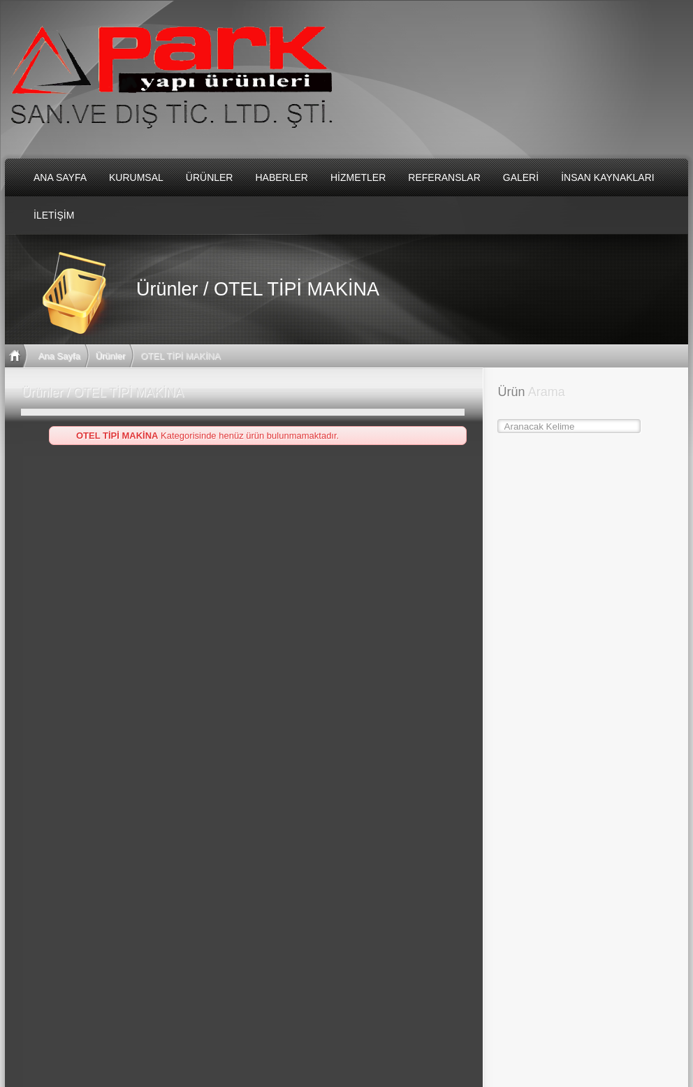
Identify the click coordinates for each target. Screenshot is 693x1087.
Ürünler (111, 356)
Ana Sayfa (59, 356)
